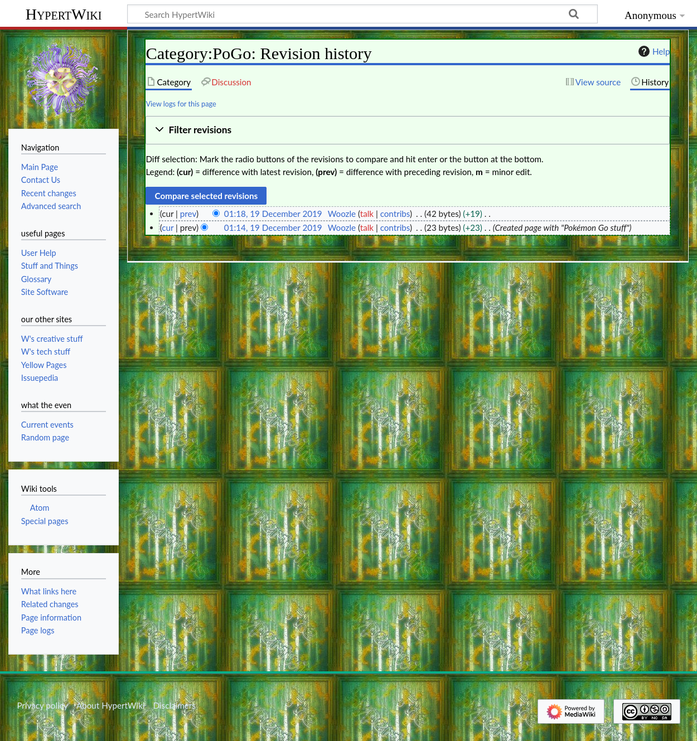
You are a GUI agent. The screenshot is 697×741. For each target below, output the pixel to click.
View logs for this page (181, 103)
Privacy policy (42, 705)
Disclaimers (174, 705)
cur (167, 227)
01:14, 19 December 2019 (273, 227)
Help (653, 51)
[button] (407, 130)
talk (367, 214)
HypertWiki (64, 14)
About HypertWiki (110, 705)
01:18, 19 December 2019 (273, 214)
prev (188, 214)
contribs (395, 214)
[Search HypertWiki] (362, 14)
